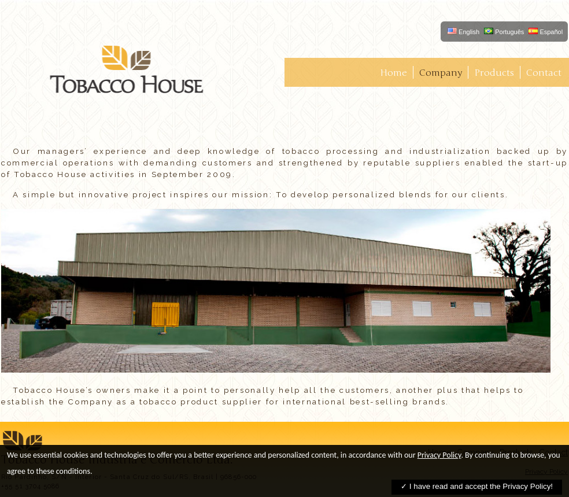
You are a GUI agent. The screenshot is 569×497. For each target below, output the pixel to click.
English (463, 31)
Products (494, 73)
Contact (543, 73)
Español (546, 31)
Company (440, 73)
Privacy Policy (439, 455)
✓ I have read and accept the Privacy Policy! (477, 486)
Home (393, 73)
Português (504, 31)
